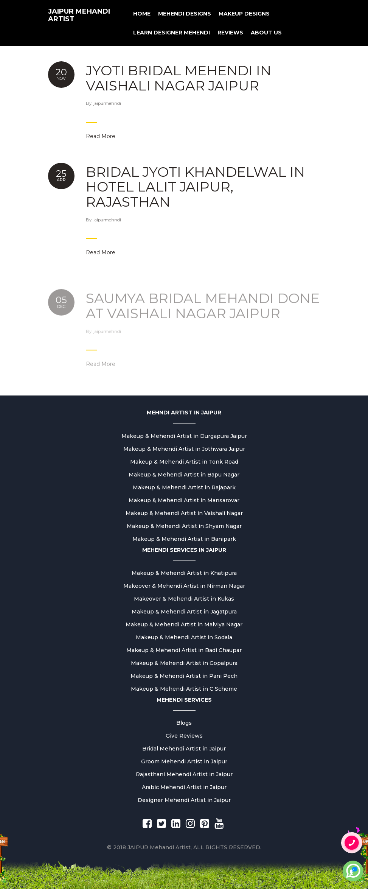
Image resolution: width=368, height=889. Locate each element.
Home (142, 13)
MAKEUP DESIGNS (244, 13)
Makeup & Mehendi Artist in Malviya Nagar (184, 624)
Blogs (184, 722)
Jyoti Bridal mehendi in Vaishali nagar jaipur (178, 78)
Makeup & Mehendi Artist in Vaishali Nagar (184, 513)
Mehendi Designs (184, 13)
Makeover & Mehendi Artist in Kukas (184, 598)
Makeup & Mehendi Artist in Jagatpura (184, 611)
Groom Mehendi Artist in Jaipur (184, 761)
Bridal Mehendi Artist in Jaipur (184, 748)
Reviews (230, 32)
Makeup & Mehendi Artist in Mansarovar (184, 500)
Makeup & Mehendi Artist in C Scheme (184, 688)
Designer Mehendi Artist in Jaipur (184, 800)
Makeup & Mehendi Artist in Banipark (184, 539)
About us (266, 32)
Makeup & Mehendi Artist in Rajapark (184, 487)
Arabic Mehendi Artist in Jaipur (184, 787)
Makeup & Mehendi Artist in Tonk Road (184, 461)
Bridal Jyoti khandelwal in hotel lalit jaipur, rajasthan (195, 186)
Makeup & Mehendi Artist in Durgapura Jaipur (184, 436)
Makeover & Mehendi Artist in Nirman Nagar (184, 585)
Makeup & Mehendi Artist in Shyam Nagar (184, 526)
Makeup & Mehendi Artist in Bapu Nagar (184, 474)
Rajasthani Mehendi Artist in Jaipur (184, 774)
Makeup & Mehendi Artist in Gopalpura (184, 663)
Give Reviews (184, 735)
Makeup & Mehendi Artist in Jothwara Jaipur (184, 448)
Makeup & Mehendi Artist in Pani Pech (184, 676)
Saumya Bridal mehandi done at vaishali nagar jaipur (203, 314)
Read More (100, 136)
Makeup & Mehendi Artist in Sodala (184, 637)
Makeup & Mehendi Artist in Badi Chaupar (184, 650)
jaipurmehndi (107, 103)
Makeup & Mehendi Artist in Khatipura (184, 573)
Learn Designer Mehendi (171, 32)
